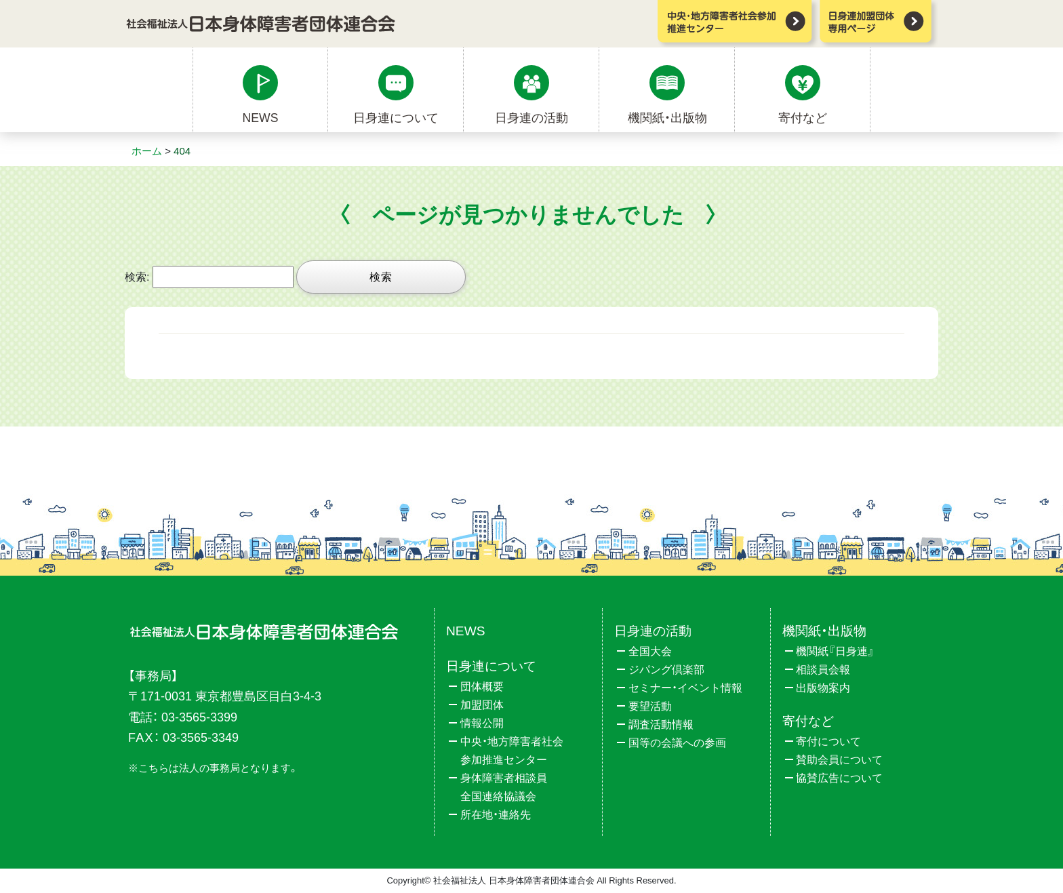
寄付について (828, 741)
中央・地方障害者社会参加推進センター (511, 751)
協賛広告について (839, 778)
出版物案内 (823, 688)
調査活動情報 (661, 724)
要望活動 (650, 706)
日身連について (396, 118)
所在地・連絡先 (495, 814)
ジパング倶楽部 (666, 669)
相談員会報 (823, 669)
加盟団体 (482, 705)
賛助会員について (839, 760)
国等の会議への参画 (677, 743)
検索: (137, 277)
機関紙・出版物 (667, 118)
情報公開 (482, 723)
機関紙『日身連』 (835, 651)
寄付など (802, 118)
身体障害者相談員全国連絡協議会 (503, 787)
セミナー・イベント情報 (685, 688)
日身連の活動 (531, 118)
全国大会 (650, 651)
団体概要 (482, 686)
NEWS (261, 118)
